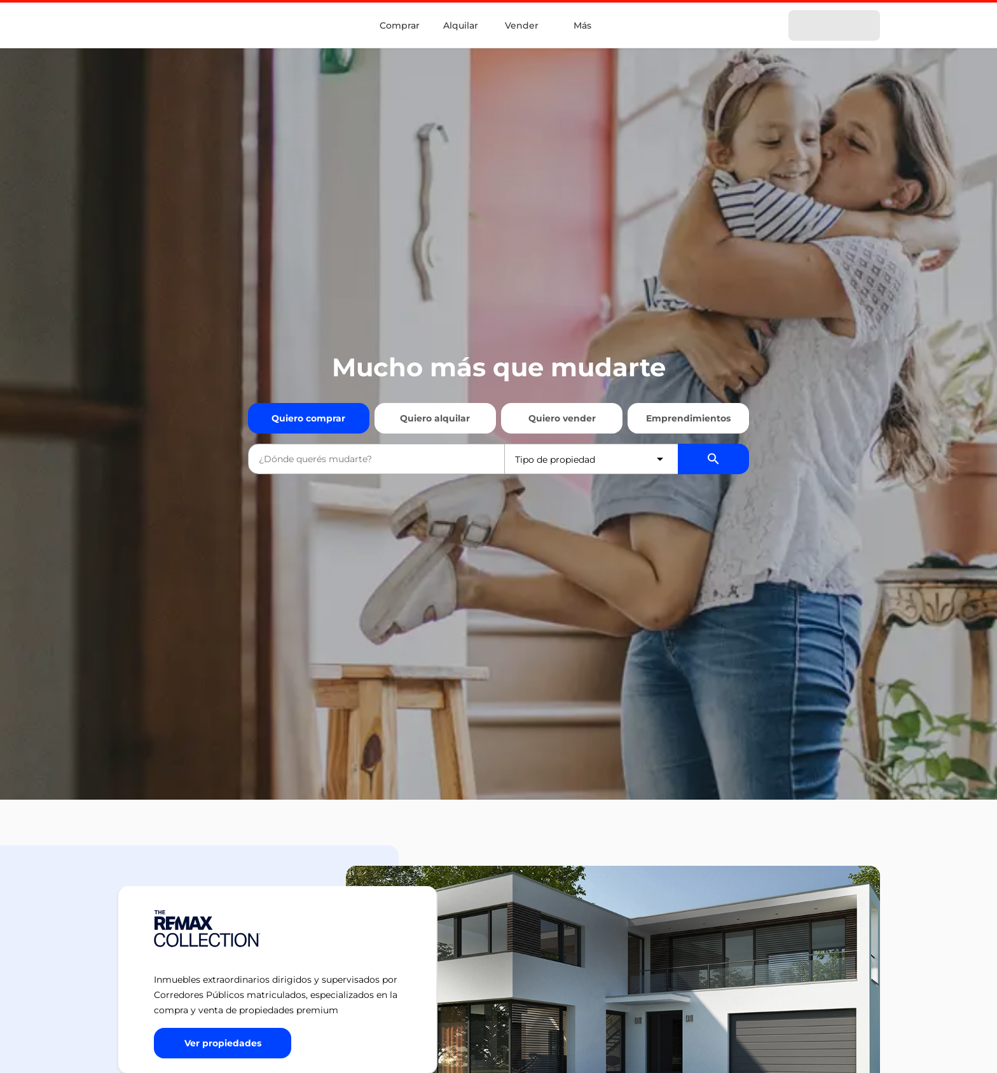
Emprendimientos (688, 418)
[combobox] (376, 459)
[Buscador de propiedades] (713, 459)
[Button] (222, 1043)
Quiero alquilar (435, 418)
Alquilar (460, 25)
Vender (522, 25)
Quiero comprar (308, 418)
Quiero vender (562, 418)
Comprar (400, 25)
